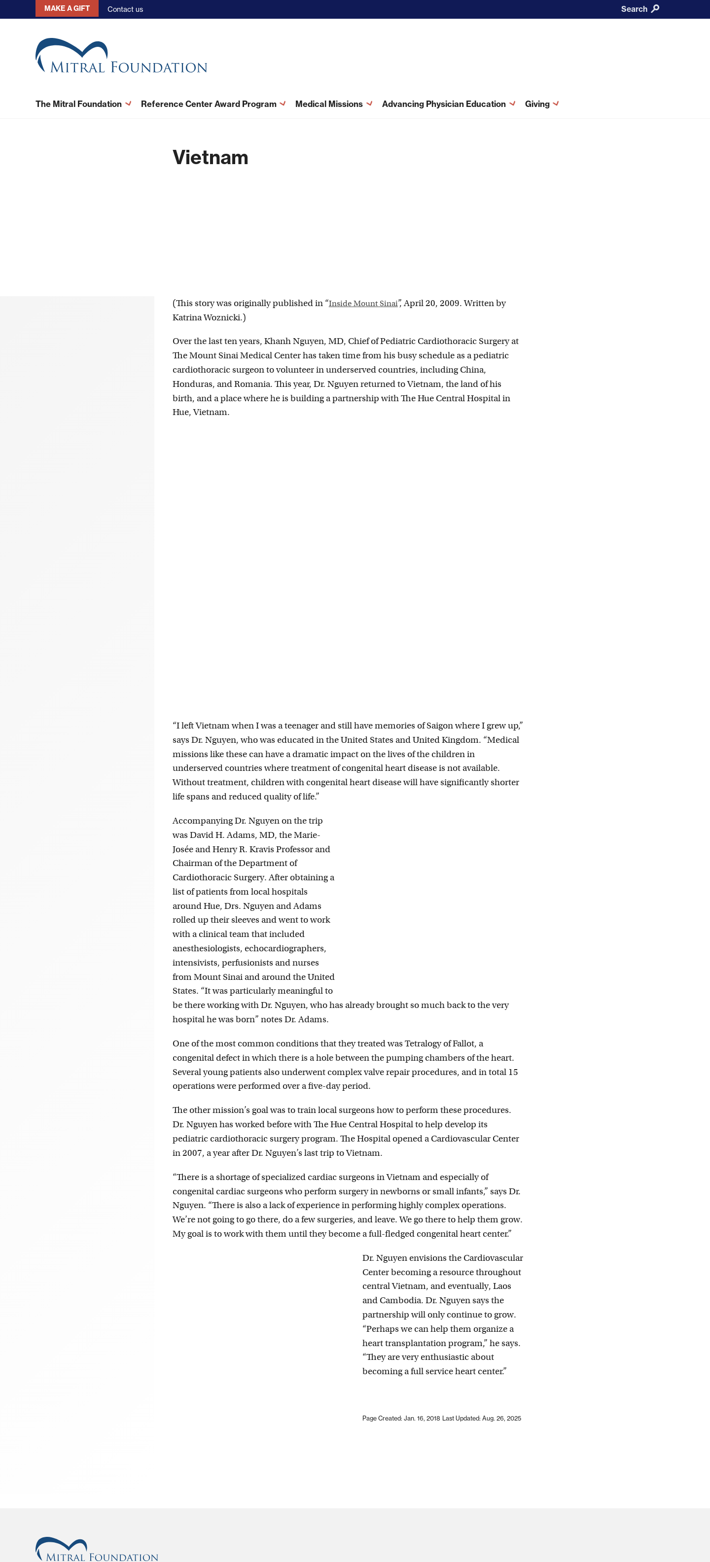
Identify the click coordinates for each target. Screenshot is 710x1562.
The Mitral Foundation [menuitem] (83, 101)
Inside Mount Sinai (366, 186)
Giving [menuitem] (535, 101)
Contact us (117, 9)
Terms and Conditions (424, 1463)
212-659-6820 (61, 1499)
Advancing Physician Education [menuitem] (442, 101)
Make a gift (62, 9)
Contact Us (318, 1475)
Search (640, 8)
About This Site (325, 1463)
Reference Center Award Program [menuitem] (210, 101)
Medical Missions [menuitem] (327, 101)
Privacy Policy (410, 1475)
